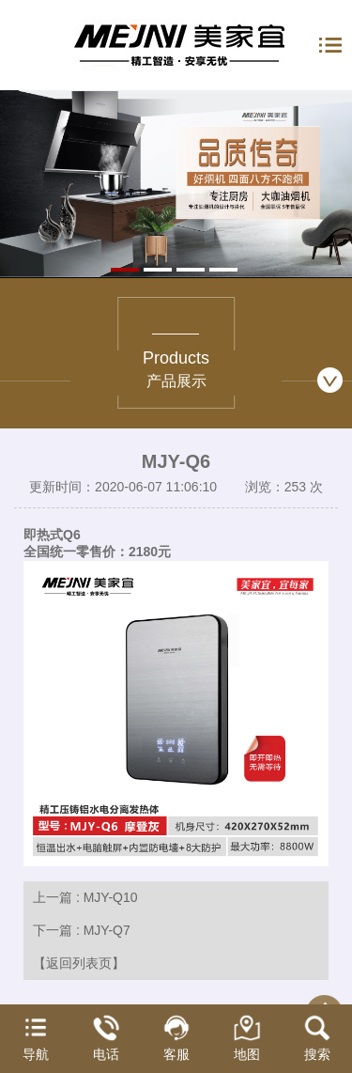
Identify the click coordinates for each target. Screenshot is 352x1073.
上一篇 (85, 897)
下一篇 (81, 930)
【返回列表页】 (79, 963)
